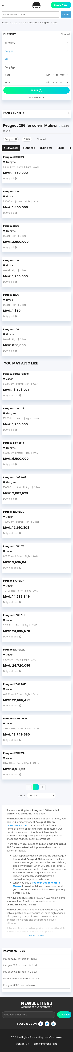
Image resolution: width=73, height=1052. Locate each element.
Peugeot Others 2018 (16, 374)
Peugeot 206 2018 (13, 157)
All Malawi (11, 148)
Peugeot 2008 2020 (15, 718)
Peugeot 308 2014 (14, 580)
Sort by (21, 795)
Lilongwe (46, 148)
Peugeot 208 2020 (14, 649)
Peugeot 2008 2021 (14, 684)
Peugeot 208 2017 (13, 511)
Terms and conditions (44, 1043)
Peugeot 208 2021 (13, 615)
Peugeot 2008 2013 (14, 477)
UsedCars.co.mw (17, 825)
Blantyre (29, 148)
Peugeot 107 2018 (13, 443)
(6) (36, 90)
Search (66, 14)
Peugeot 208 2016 (13, 753)
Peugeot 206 (11, 191)
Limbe (60, 148)
